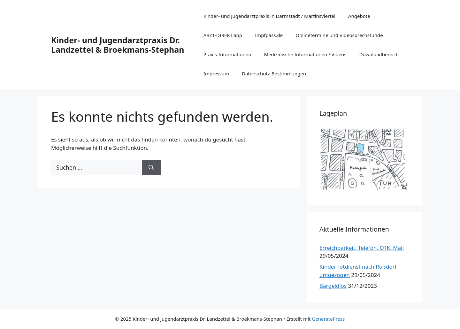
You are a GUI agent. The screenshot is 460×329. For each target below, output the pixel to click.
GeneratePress (328, 319)
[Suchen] (151, 167)
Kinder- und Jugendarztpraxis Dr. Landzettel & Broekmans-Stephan (117, 44)
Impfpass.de (269, 35)
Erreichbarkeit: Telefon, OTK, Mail (361, 247)
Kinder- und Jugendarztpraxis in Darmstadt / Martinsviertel (269, 16)
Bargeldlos (333, 285)
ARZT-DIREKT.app (222, 35)
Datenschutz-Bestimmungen (274, 73)
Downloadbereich (379, 54)
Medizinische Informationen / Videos (305, 54)
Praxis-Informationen (227, 54)
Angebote (359, 16)
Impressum (216, 73)
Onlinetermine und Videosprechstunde (339, 35)
